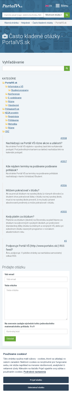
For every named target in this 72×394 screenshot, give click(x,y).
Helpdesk (25, 23)
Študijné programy (20, 90)
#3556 (63, 185)
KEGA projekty (12, 113)
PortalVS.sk (11, 83)
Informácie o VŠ (15, 86)
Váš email (9, 274)
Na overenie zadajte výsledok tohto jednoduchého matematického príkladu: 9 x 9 (29, 325)
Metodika (12, 124)
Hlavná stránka (11, 23)
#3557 (63, 161)
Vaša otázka (11, 285)
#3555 (63, 211)
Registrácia (13, 116)
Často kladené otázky (43, 23)
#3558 (63, 138)
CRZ (7, 131)
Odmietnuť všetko (36, 387)
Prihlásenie (13, 120)
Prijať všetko (36, 380)
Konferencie (14, 94)
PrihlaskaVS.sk (12, 109)
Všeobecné (13, 105)
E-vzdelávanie (15, 98)
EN (48, 6)
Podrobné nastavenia (35, 372)
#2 (65, 241)
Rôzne (11, 101)
